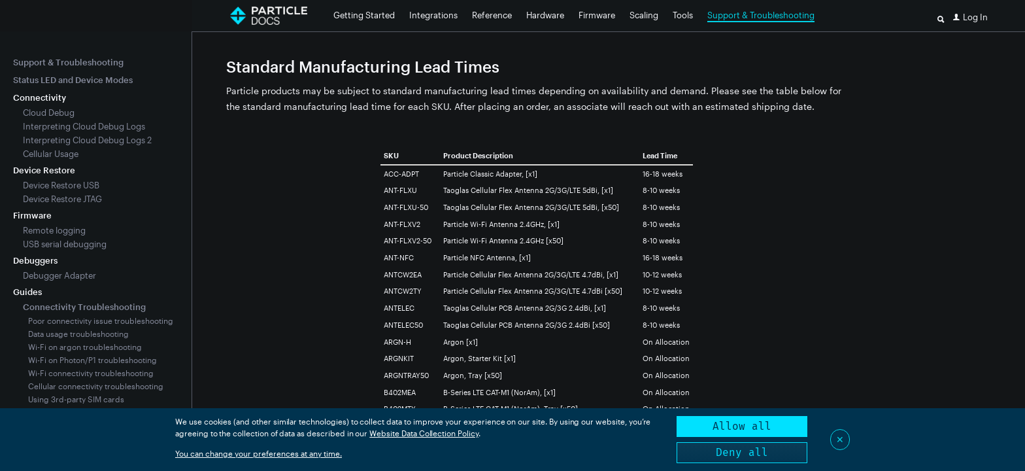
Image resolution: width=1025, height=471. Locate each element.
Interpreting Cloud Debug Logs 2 (87, 140)
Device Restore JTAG (62, 199)
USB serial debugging (65, 244)
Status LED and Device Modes (73, 80)
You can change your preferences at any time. (258, 453)
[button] (970, 17)
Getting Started (364, 15)
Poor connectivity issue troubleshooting (100, 320)
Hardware (545, 15)
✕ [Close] (840, 439)
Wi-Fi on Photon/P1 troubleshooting (92, 359)
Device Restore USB (61, 185)
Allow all (742, 426)
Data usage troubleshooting (78, 333)
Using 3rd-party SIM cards (76, 399)
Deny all (742, 452)
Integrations (433, 15)
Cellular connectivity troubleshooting (95, 386)
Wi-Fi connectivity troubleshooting (91, 372)
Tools (683, 15)
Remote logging (54, 230)
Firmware (597, 15)
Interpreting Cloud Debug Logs (84, 126)
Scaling (644, 15)
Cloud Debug (49, 112)
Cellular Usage (50, 153)
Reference (492, 15)
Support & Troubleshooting (761, 15)
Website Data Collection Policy (424, 433)
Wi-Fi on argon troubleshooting (85, 346)
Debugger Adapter (59, 275)
